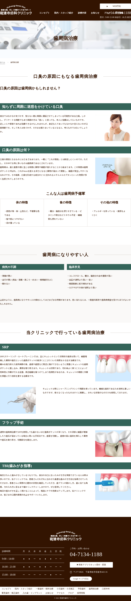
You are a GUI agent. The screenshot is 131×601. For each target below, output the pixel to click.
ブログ (71, 593)
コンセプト (44, 13)
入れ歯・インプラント (32, 593)
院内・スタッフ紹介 (63, 13)
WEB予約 (117, 6)
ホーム (2, 62)
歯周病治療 (94, 589)
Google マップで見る (81, 579)
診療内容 (82, 13)
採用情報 (81, 593)
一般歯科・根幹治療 (44, 589)
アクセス (61, 593)
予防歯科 (81, 589)
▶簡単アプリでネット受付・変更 (91, 565)
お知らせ (95, 13)
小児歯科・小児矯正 (65, 589)
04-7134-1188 (119, 13)
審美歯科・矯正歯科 (10, 593)
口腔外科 (106, 589)
